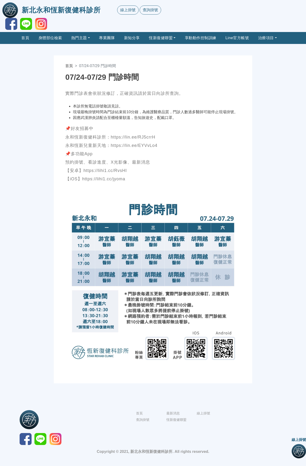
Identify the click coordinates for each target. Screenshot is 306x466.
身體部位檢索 (50, 38)
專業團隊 (107, 38)
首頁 (25, 38)
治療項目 (266, 38)
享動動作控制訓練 (200, 38)
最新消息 (173, 413)
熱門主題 (79, 38)
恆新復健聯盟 (161, 38)
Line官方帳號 (237, 38)
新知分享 (132, 38)
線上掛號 (128, 10)
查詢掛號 (150, 10)
